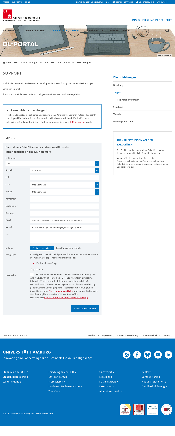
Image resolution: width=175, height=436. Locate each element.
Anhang (9, 258)
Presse (6, 1)
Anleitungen (120, 30)
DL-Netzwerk (35, 30)
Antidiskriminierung (153, 396)
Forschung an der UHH (61, 382)
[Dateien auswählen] (42, 258)
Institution (10, 168)
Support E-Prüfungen (128, 109)
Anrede (8, 201)
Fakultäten (105, 396)
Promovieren (55, 391)
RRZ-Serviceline (77, 131)
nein (41, 279)
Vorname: (10, 208)
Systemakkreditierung (166, 415)
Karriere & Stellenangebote (64, 396)
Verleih (117, 124)
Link (7, 187)
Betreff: (9, 237)
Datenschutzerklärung (127, 345)
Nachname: (10, 215)
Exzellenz (104, 386)
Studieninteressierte (14, 386)
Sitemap (166, 345)
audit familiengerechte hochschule (125, 418)
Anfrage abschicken (85, 318)
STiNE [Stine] (27, 1)
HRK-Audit (152, 415)
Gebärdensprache (124, 1)
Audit (136, 415)
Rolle (7, 194)
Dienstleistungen (65, 30)
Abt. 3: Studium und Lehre (61, 300)
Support (117, 102)
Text (7, 244)
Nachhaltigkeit (107, 391)
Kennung (9, 223)
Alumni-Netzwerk (109, 401)
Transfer (53, 401)
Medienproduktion (123, 131)
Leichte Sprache (146, 1)
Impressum (107, 345)
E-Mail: (8, 230)
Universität (105, 382)
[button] (93, 2)
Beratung (118, 95)
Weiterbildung (11, 391)
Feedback (92, 345)
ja (34, 279)
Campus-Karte (150, 386)
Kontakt (146, 382)
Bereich (9, 180)
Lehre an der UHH (58, 386)
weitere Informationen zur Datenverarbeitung (66, 307)
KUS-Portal (17, 1)
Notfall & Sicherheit (153, 391)
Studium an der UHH (14, 382)
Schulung (118, 116)
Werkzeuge (94, 30)
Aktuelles (10, 30)
